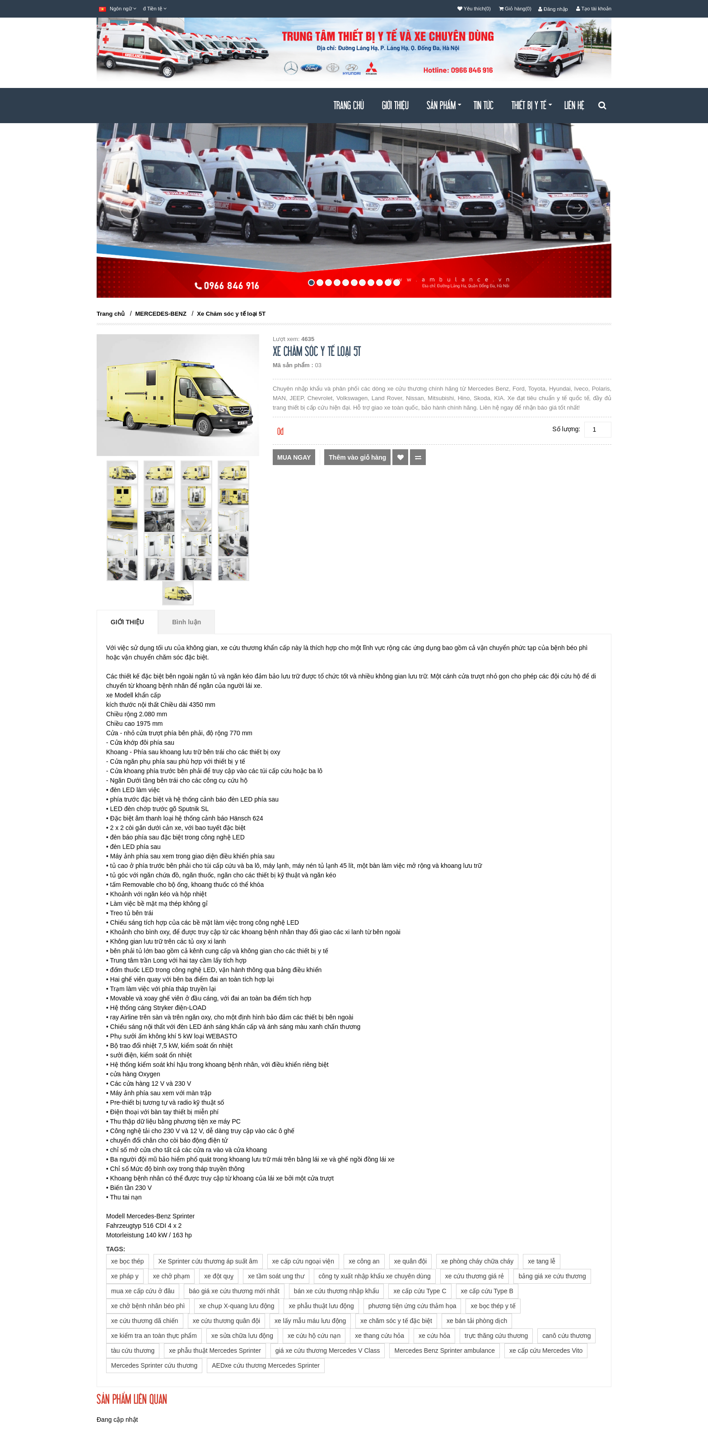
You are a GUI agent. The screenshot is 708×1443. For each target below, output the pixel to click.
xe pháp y (125, 1276)
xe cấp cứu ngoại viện (303, 1261)
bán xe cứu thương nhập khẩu (336, 1291)
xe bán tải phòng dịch (477, 1320)
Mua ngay (294, 457)
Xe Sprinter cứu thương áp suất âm (208, 1261)
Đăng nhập (553, 9)
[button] (130, 247)
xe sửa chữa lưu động (242, 1335)
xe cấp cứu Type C (419, 1291)
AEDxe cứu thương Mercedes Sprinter (266, 1365)
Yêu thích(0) (474, 8)
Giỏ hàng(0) (515, 8)
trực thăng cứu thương (496, 1335)
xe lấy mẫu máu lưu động (310, 1320)
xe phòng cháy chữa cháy (477, 1261)
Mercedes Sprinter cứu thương (154, 1365)
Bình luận (186, 622)
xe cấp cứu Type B (487, 1291)
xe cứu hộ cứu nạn (314, 1335)
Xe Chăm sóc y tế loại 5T (231, 313)
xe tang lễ (541, 1261)
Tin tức (484, 106)
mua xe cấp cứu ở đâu (142, 1291)
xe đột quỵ (218, 1276)
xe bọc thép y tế (492, 1305)
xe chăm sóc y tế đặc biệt (396, 1320)
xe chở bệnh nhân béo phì (148, 1305)
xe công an (364, 1261)
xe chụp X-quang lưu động (236, 1305)
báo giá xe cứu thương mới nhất (234, 1291)
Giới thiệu (395, 106)
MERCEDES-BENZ (160, 313)
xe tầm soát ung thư (276, 1276)
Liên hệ (574, 106)
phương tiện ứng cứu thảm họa (412, 1305)
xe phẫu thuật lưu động (321, 1305)
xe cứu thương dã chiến (144, 1320)
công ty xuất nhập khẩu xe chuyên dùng (375, 1276)
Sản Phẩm (444, 106)
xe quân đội (410, 1261)
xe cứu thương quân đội (226, 1320)
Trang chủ (349, 106)
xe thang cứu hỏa (379, 1335)
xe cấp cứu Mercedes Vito (545, 1350)
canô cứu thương (566, 1335)
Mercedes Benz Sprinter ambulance (444, 1350)
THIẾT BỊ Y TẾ (532, 106)
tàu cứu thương (132, 1350)
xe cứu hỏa (434, 1335)
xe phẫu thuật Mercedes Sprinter (215, 1350)
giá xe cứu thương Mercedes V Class (327, 1350)
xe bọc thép (127, 1261)
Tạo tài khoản (593, 8)
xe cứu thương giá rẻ (474, 1276)
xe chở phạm (171, 1276)
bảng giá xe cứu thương (552, 1276)
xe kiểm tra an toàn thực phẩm (154, 1335)
